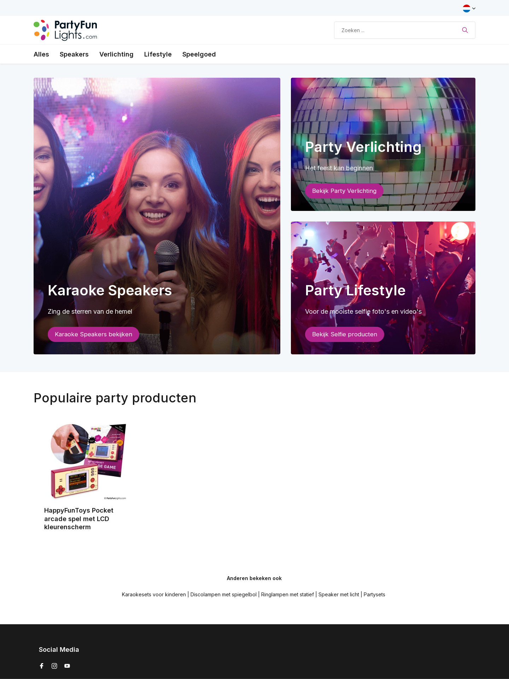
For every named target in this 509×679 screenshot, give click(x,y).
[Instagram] (54, 666)
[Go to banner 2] (383, 144)
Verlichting (116, 54)
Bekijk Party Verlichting (344, 190)
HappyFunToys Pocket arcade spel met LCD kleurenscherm (78, 519)
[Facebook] (42, 666)
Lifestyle (158, 54)
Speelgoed (199, 54)
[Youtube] (67, 666)
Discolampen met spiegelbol (224, 594)
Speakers (74, 54)
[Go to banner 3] (383, 288)
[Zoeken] (404, 30)
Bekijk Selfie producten (344, 334)
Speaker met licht (338, 594)
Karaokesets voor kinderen (154, 594)
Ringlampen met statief (287, 594)
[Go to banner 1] (157, 216)
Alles (41, 54)
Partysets (374, 594)
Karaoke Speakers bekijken (93, 334)
